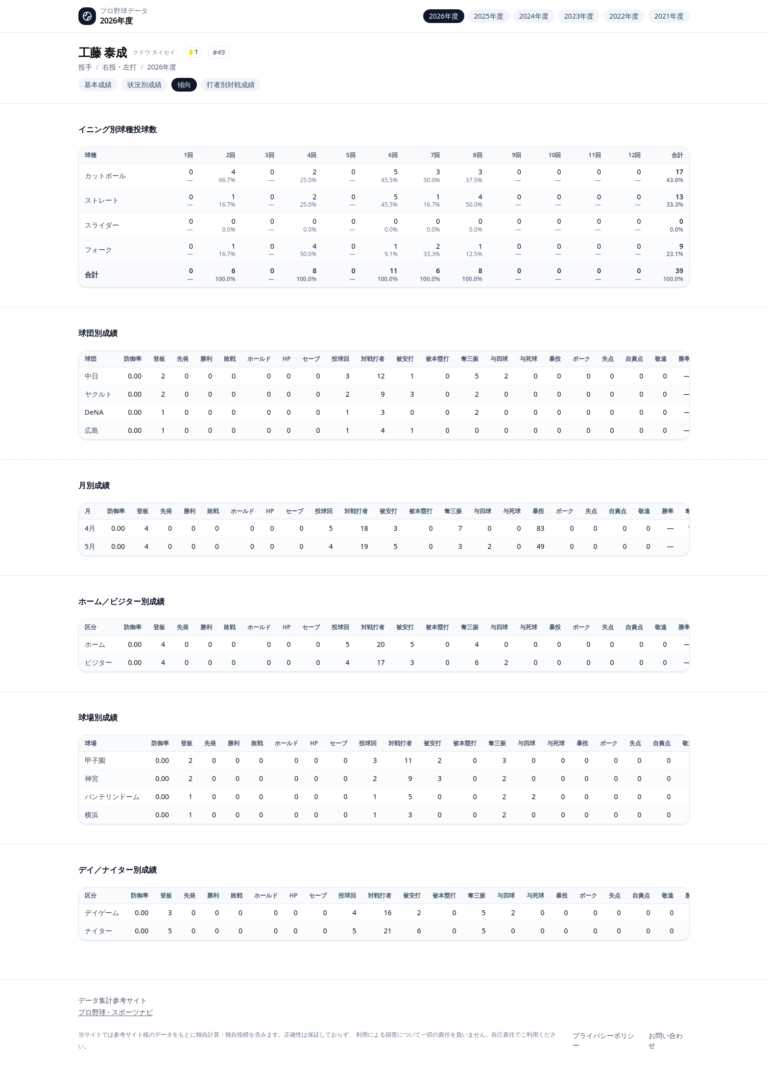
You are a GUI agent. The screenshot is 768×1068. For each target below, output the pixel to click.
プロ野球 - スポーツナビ (115, 1012)
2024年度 (534, 16)
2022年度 (624, 16)
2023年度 (579, 16)
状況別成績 (144, 84)
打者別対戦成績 (231, 84)
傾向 (184, 84)
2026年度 (443, 16)
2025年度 (489, 16)
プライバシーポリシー (603, 1040)
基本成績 (98, 84)
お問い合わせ (665, 1040)
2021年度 (669, 16)
